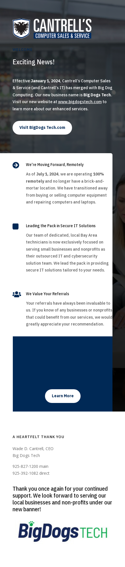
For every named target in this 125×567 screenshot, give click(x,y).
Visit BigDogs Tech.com (42, 127)
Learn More (63, 395)
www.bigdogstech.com (80, 101)
